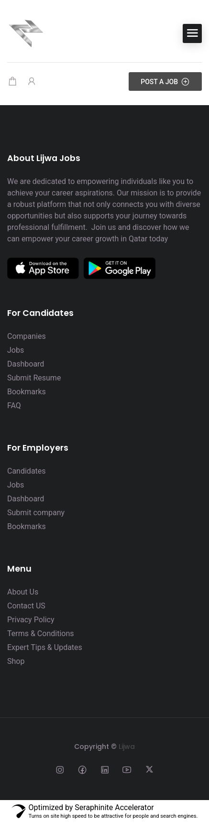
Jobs (15, 350)
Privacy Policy (31, 619)
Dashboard (25, 363)
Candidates (26, 471)
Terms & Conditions (40, 633)
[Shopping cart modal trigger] (12, 81)
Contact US (26, 605)
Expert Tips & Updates (44, 647)
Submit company (36, 512)
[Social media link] (59, 769)
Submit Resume (34, 377)
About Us (22, 591)
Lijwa (127, 746)
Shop (15, 661)
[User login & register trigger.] (31, 81)
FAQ (14, 405)
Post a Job (165, 81)
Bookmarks (26, 391)
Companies (26, 336)
